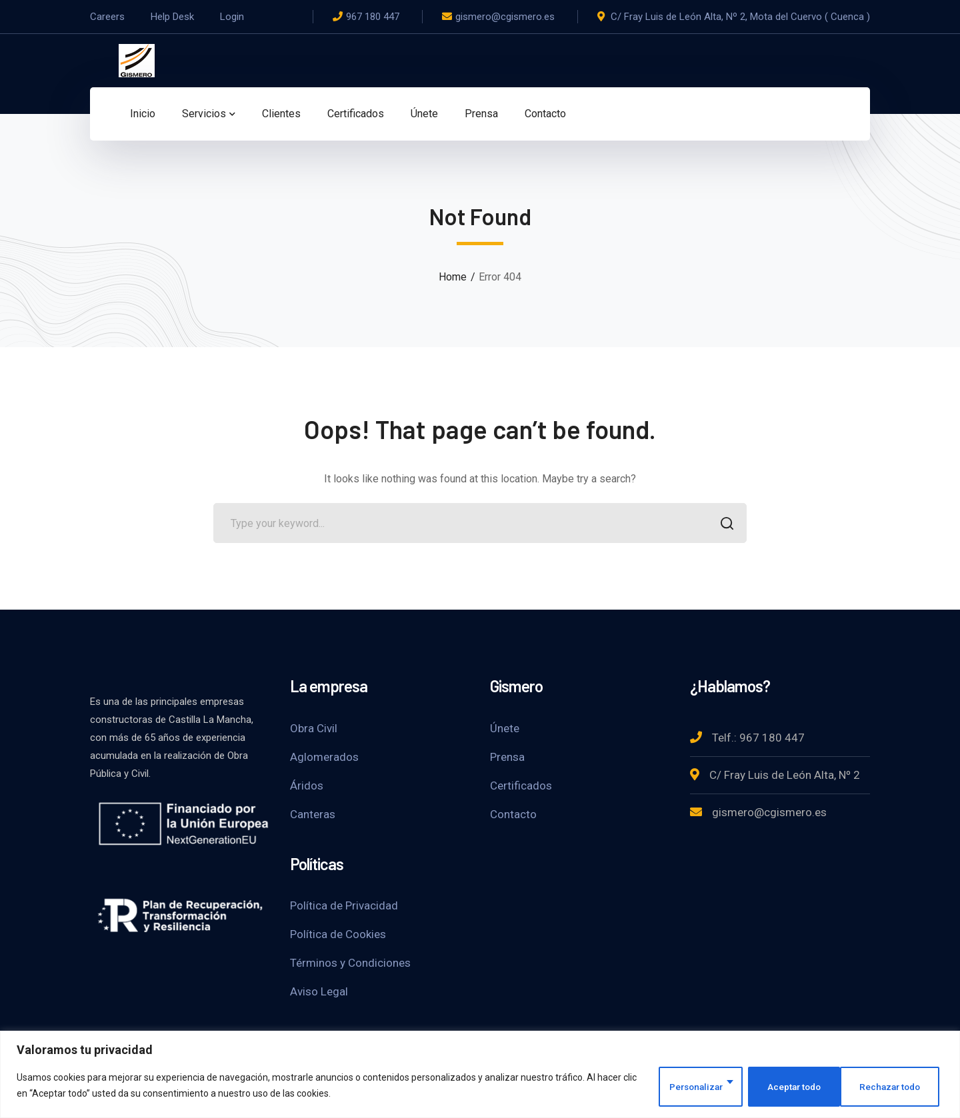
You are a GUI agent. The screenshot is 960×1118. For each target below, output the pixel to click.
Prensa (507, 757)
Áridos (306, 785)
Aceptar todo (895, 1086)
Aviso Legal (319, 991)
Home (453, 277)
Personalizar (685, 1086)
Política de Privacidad (344, 905)
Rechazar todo (791, 1086)
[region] (480, 1075)
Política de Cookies (338, 934)
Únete (504, 728)
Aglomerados (324, 757)
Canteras (312, 814)
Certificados (521, 785)
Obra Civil (313, 728)
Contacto (513, 814)
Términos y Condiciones (350, 962)
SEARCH (723, 525)
